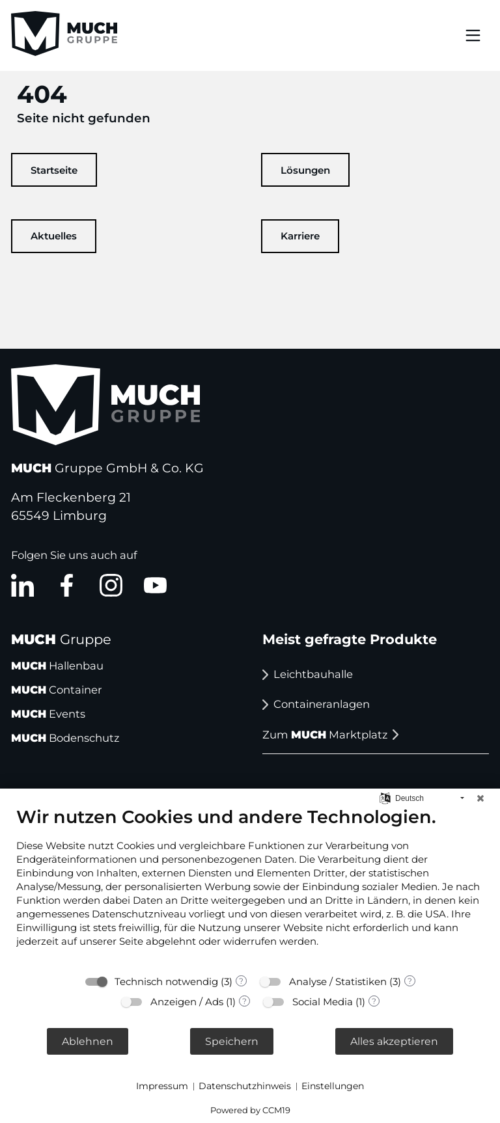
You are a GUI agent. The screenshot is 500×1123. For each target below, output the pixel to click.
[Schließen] (480, 798)
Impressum (162, 1086)
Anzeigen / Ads (186, 1001)
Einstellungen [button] (332, 1086)
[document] (250, 886)
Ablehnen (87, 1041)
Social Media (322, 1001)
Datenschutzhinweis (245, 1086)
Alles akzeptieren (394, 1041)
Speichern (231, 1041)
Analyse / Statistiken (338, 981)
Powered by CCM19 (250, 1110)
